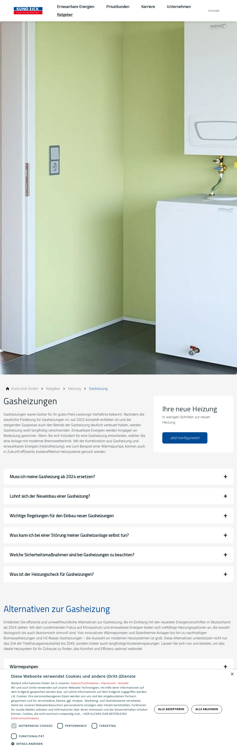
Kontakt (123, 683)
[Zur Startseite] (28, 11)
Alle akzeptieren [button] (171, 709)
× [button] (232, 674)
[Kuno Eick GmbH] (25, 388)
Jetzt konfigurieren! (185, 438)
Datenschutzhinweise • (86, 683)
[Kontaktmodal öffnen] (211, 11)
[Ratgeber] (53, 388)
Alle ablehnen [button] (206, 709)
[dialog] (118, 709)
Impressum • (109, 683)
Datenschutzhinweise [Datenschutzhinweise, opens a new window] (25, 718)
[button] (118, 477)
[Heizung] (74, 388)
